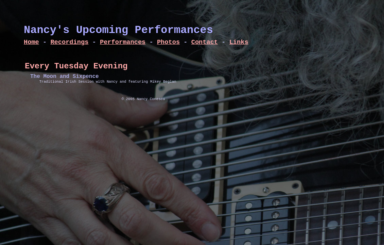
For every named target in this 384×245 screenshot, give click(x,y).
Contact (204, 42)
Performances (122, 42)
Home (31, 42)
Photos (168, 42)
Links (238, 42)
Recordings (69, 42)
